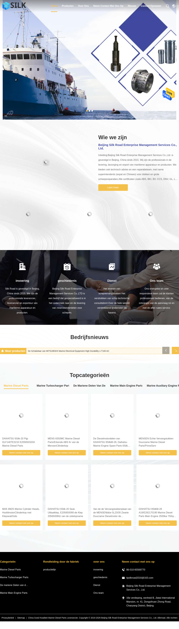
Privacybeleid (7, 618)
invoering (98, 569)
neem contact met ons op (108, 6)
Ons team (98, 593)
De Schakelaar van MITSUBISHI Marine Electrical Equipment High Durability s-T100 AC (68, 351)
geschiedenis (100, 577)
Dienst (96, 585)
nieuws (132, 6)
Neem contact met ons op (21, 452)
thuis (54, 6)
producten (68, 6)
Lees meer (113, 187)
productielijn (49, 569)
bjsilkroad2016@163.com (137, 577)
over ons (83, 6)
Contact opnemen (151, 6)
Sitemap (21, 618)
